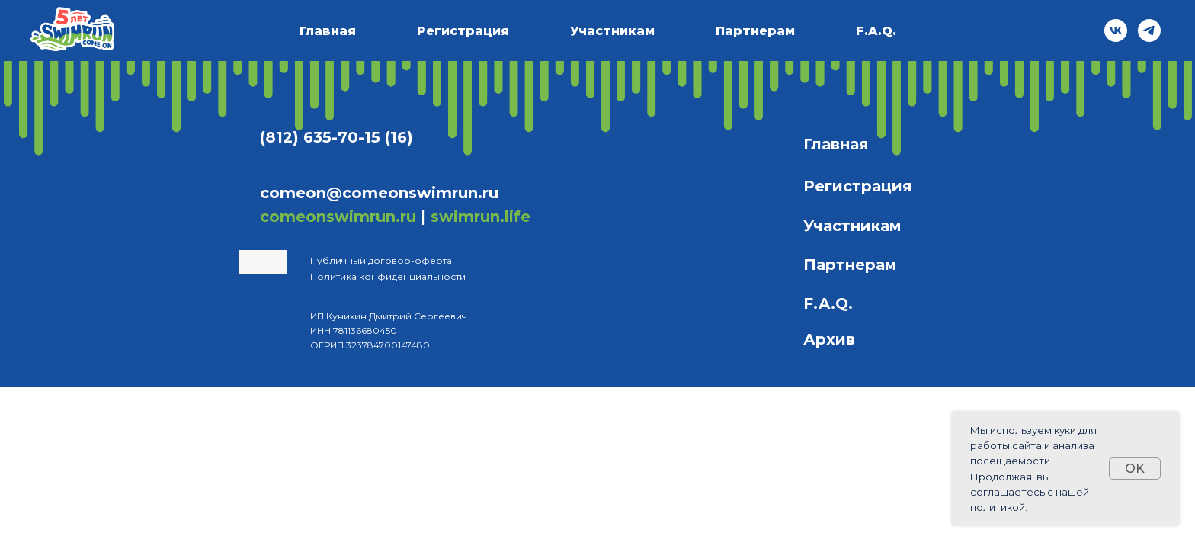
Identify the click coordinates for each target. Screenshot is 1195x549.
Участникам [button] (612, 31)
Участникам (852, 226)
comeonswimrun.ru (338, 216)
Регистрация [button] (463, 31)
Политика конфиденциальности (388, 276)
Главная (328, 31)
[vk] (1115, 30)
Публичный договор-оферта (381, 260)
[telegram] (1149, 30)
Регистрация (857, 186)
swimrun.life (480, 216)
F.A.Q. (876, 31)
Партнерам (755, 31)
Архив (829, 339)
